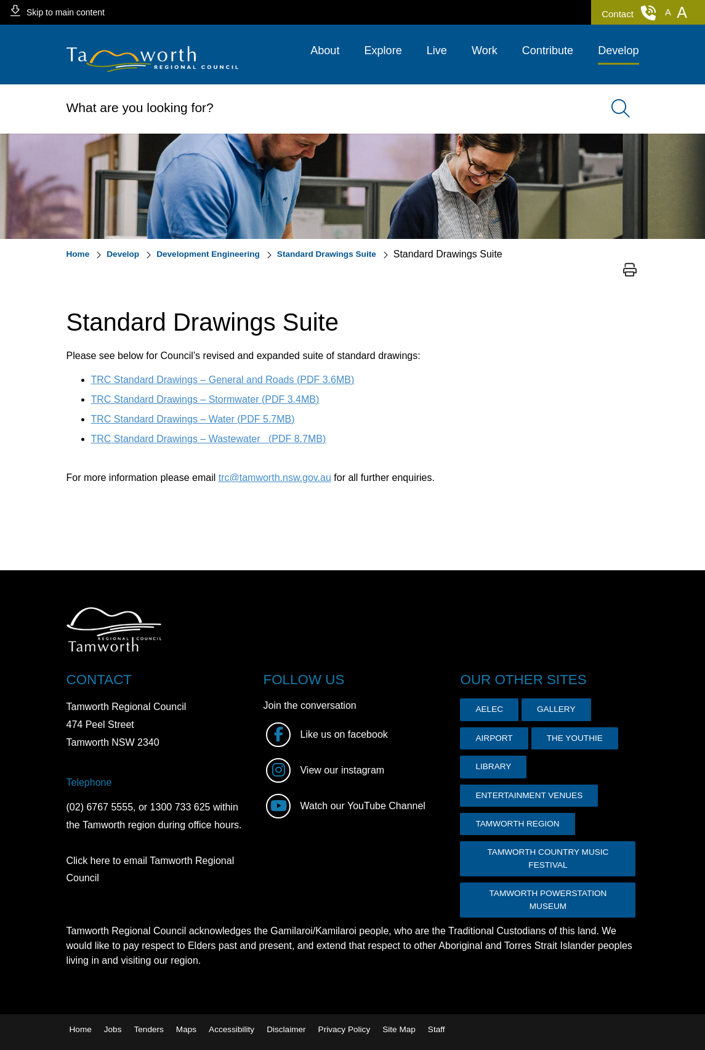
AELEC (489, 709)
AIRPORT (493, 738)
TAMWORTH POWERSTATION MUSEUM (548, 899)
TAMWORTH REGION (517, 823)
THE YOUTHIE (575, 738)
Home (81, 1029)
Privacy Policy (344, 1029)
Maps (186, 1029)
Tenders (148, 1029)
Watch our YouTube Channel (345, 806)
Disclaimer (286, 1029)
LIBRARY (493, 766)
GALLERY (556, 709)
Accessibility (231, 1029)
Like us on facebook (326, 734)
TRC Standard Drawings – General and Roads (223, 379)
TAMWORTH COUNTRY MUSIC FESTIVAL (548, 858)
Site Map (399, 1029)
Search (614, 109)
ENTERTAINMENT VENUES (528, 795)
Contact (629, 13)
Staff (436, 1029)
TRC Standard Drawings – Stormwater (205, 399)
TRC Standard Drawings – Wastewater (208, 439)
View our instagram (325, 770)
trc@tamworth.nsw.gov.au (275, 477)
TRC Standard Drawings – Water (193, 419)
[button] (668, 12)
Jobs (113, 1029)
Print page (630, 269)
